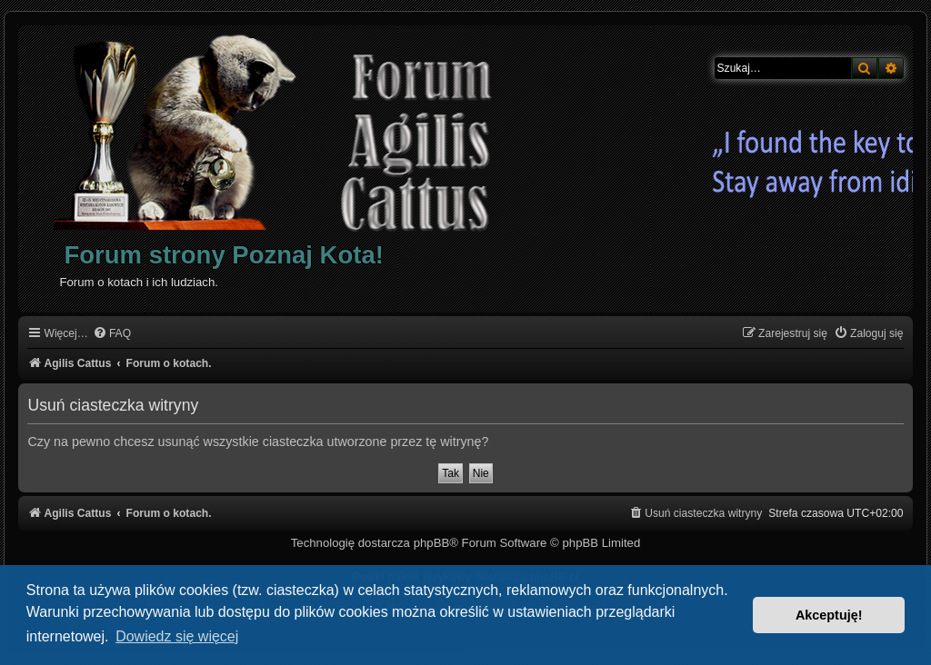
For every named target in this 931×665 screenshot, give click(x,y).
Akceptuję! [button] (829, 615)
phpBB (432, 543)
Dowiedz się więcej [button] (176, 636)
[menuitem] (112, 334)
